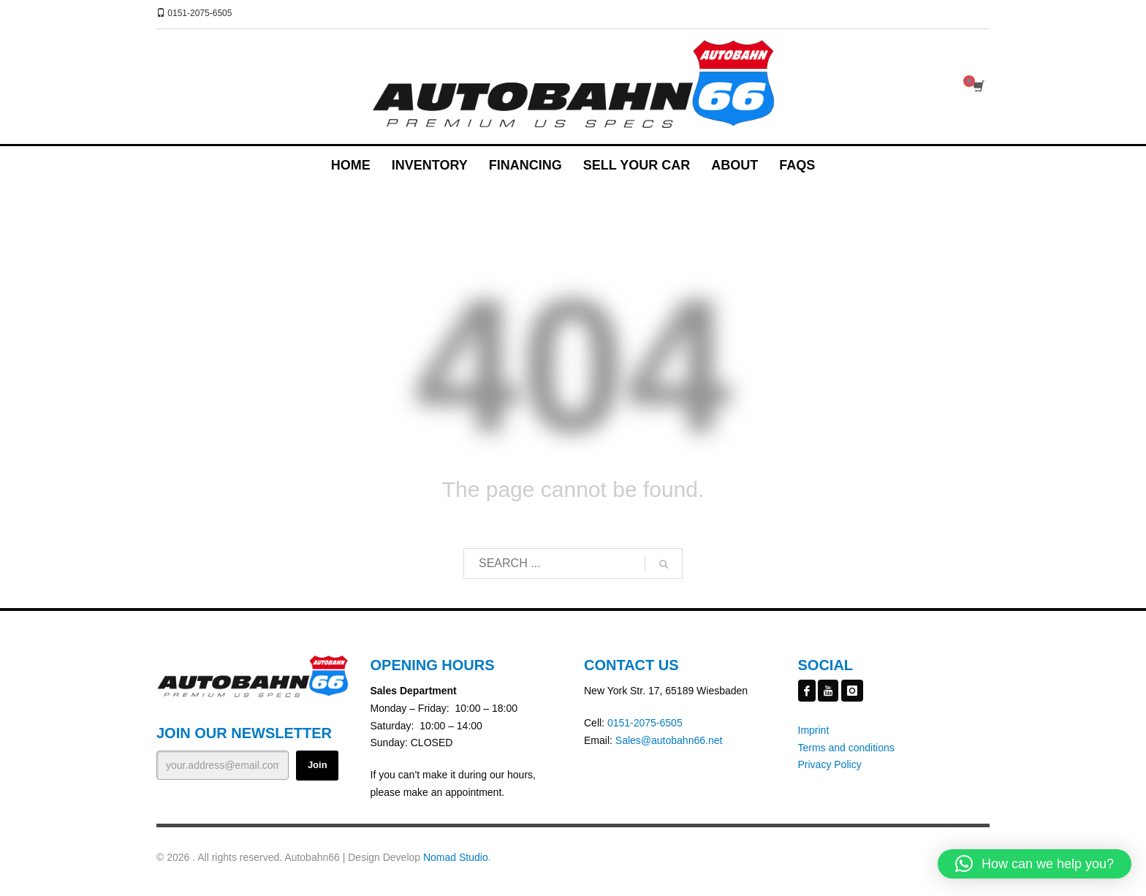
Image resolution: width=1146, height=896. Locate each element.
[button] (1034, 863)
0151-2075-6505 (645, 723)
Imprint (814, 730)
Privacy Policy (830, 764)
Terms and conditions (846, 747)
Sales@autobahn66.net (669, 740)
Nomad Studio (455, 857)
